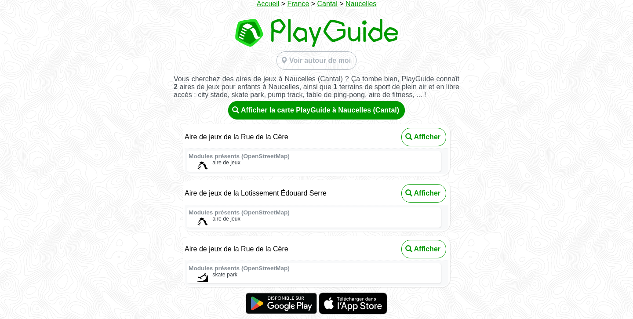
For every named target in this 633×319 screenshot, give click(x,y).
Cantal (327, 3)
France (298, 3)
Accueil (268, 3)
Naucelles (361, 3)
